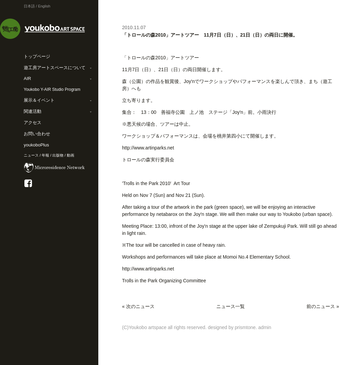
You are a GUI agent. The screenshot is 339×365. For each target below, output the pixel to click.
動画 (70, 155)
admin (264, 327)
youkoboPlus (36, 144)
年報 (45, 155)
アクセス (32, 122)
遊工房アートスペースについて (54, 67)
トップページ (37, 56)
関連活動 (32, 111)
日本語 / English (37, 6)
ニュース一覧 (230, 306)
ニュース (31, 155)
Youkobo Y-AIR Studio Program (52, 89)
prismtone (245, 327)
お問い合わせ (37, 133)
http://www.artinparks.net (148, 147)
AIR (27, 78)
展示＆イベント (39, 100)
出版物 (57, 155)
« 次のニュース (138, 306)
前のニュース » (322, 306)
